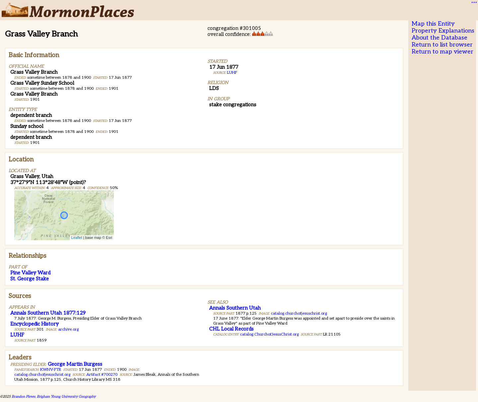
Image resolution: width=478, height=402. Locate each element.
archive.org (68, 329)
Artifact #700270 (102, 374)
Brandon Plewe (23, 396)
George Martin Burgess (75, 364)
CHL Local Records (231, 329)
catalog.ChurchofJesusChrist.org (269, 334)
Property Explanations (443, 30)
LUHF (232, 72)
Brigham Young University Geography (66, 396)
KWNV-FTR (50, 369)
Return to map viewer (442, 51)
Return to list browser (442, 44)
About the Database (439, 37)
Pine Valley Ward (30, 273)
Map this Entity (433, 23)
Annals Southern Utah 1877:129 (48, 313)
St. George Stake (29, 279)
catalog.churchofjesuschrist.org (299, 313)
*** (473, 4)
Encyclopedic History (34, 324)
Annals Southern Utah (235, 308)
